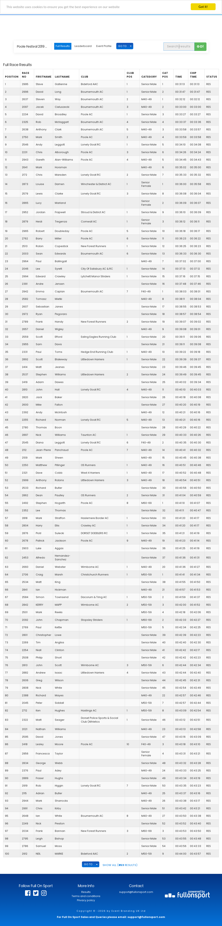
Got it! (203, 7)
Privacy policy (86, 900)
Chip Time (193, 74)
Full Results (63, 46)
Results (86, 892)
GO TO (122, 46)
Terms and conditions (86, 896)
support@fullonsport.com (136, 892)
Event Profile (104, 46)
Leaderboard (83, 46)
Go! (200, 46)
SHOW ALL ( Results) (120, 865)
